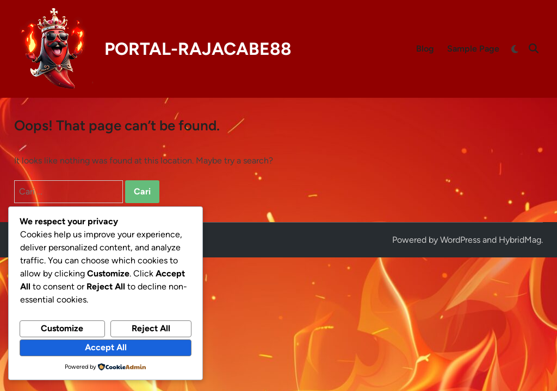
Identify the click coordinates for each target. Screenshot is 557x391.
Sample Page (473, 48)
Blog (425, 48)
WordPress (460, 240)
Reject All (151, 328)
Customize (62, 328)
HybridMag (520, 240)
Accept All (106, 347)
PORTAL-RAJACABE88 (198, 49)
